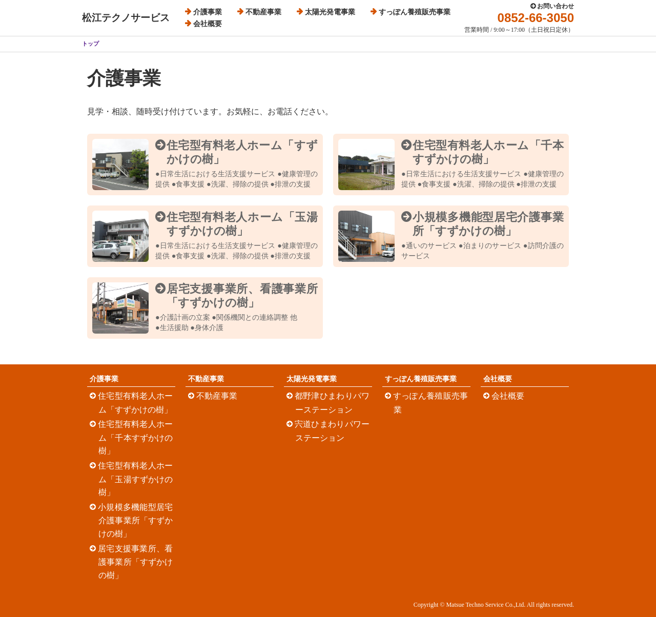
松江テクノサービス (126, 17)
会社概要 (207, 24)
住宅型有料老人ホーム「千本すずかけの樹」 (135, 437)
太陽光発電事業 (330, 12)
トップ (90, 43)
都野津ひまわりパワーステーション (332, 403)
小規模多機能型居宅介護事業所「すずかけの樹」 (135, 520)
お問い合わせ (555, 6)
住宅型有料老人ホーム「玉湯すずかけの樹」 (135, 479)
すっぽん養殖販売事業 (414, 12)
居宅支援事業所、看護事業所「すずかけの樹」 (135, 562)
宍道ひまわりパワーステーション (332, 431)
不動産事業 (263, 12)
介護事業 (207, 12)
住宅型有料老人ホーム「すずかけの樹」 (135, 403)
